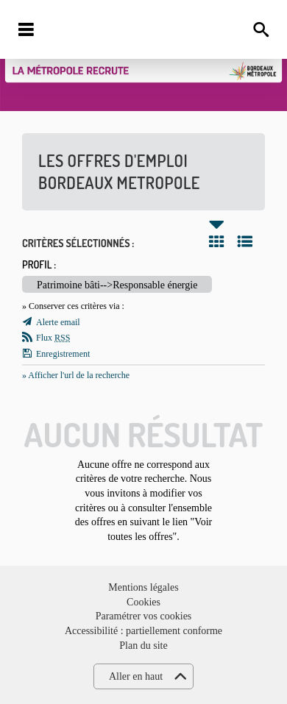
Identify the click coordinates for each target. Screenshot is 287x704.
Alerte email (58, 322)
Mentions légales (143, 587)
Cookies (143, 602)
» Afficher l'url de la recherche (76, 375)
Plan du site (143, 645)
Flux (53, 338)
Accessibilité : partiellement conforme (143, 630)
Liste (245, 241)
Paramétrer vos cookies (144, 616)
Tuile (216, 241)
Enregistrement (63, 354)
